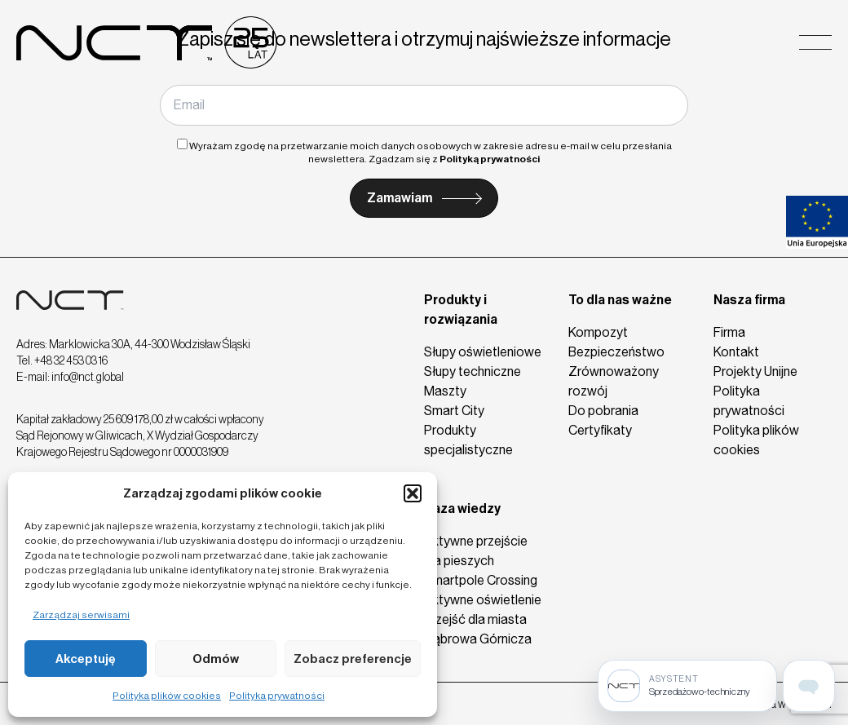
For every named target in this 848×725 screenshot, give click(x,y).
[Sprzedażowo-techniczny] (687, 686)
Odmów (215, 659)
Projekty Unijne (755, 371)
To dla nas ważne (620, 299)
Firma (729, 332)
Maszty (445, 391)
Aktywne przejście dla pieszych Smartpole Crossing (480, 560)
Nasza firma (749, 299)
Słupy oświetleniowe (482, 352)
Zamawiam (399, 198)
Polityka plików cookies (167, 695)
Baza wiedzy (462, 508)
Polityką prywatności (489, 159)
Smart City (454, 410)
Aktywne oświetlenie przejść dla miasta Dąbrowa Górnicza (482, 619)
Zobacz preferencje (353, 659)
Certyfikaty (600, 430)
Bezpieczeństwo (616, 352)
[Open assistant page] (809, 686)
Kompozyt (598, 332)
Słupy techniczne (472, 371)
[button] (412, 493)
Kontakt (736, 352)
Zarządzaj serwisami (81, 615)
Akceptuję (85, 659)
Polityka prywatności (277, 695)
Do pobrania (603, 410)
